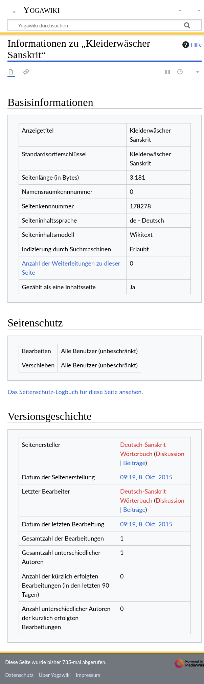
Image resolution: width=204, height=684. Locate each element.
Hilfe (191, 44)
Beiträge (134, 462)
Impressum (88, 675)
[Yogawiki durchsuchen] (104, 25)
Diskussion (170, 453)
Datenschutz (19, 675)
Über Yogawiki (55, 675)
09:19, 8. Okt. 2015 (146, 477)
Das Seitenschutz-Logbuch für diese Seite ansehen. (75, 391)
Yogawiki (41, 10)
